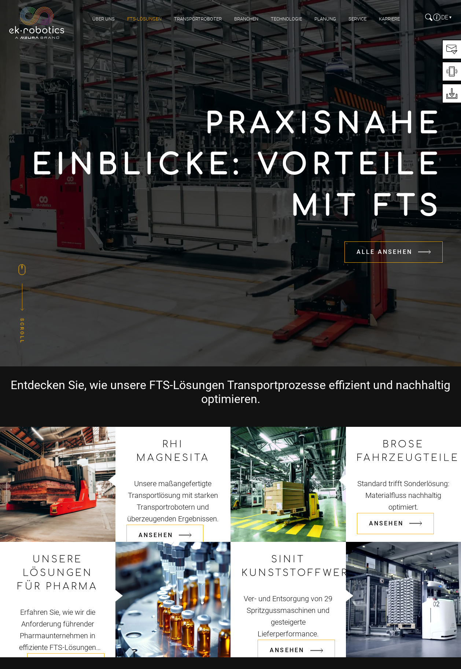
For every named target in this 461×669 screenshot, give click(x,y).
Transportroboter (198, 19)
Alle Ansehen (384, 251)
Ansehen (156, 535)
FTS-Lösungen (144, 19)
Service (357, 19)
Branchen (246, 19)
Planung (325, 19)
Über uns (103, 19)
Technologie (286, 19)
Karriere (389, 19)
